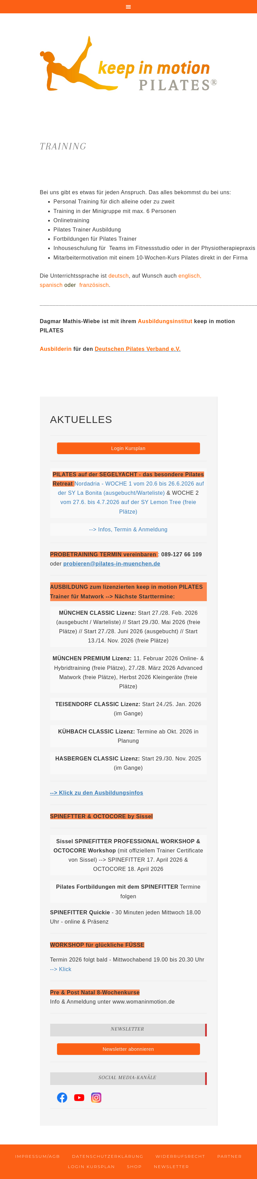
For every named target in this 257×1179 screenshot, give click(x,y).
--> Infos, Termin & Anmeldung (128, 529)
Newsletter (171, 1166)
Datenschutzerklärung (108, 1156)
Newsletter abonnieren (128, 1049)
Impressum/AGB (37, 1156)
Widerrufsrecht (180, 1156)
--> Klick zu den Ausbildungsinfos (96, 793)
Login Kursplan (128, 448)
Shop (134, 1166)
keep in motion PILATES (128, 65)
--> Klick (61, 969)
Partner (229, 1156)
